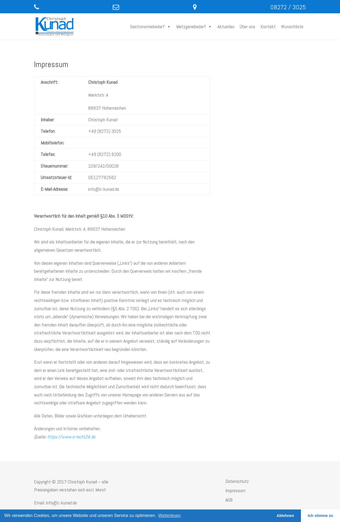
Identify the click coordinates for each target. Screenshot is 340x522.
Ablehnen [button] (285, 515)
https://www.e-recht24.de (71, 437)
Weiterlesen (169, 515)
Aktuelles (225, 26)
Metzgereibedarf (194, 26)
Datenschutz (237, 481)
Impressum (235, 490)
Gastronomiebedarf (150, 26)
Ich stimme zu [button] (320, 515)
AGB (229, 500)
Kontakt (268, 26)
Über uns (247, 26)
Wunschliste (292, 26)
